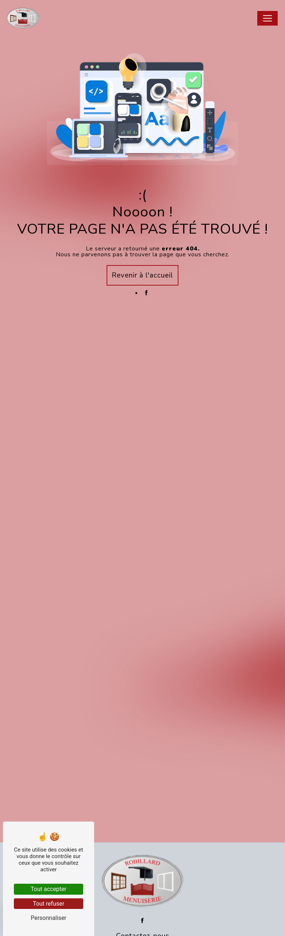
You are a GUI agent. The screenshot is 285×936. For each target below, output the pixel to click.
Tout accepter (48, 889)
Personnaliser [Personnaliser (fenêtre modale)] (48, 917)
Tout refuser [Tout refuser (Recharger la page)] (48, 903)
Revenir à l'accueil (142, 275)
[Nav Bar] (267, 18)
